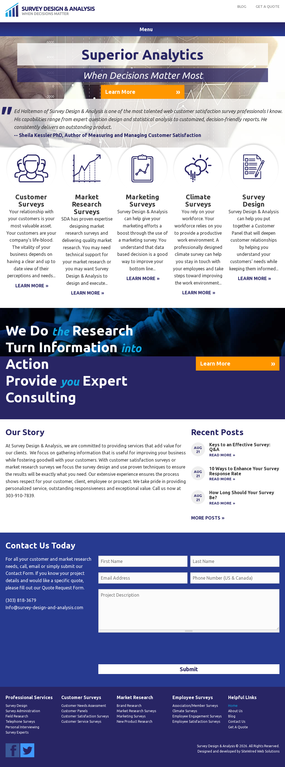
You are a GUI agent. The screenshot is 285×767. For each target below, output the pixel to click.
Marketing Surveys (131, 716)
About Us (235, 711)
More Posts (205, 517)
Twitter (27, 750)
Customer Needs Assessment (83, 705)
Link (235, 452)
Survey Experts (17, 732)
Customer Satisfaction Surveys (85, 716)
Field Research (17, 716)
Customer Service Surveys (81, 721)
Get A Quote (267, 6)
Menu (146, 29)
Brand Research (129, 705)
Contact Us (236, 721)
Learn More (120, 92)
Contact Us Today (40, 545)
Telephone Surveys (20, 721)
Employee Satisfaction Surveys (196, 721)
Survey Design (16, 705)
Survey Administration (23, 711)
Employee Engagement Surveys (196, 716)
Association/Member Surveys (195, 705)
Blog (241, 6)
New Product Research (134, 721)
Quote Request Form (63, 587)
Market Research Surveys (136, 711)
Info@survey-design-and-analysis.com (44, 607)
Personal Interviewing (22, 727)
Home (233, 705)
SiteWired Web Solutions (260, 751)
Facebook (13, 750)
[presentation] (140, 649)
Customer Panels (74, 711)
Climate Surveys (184, 711)
